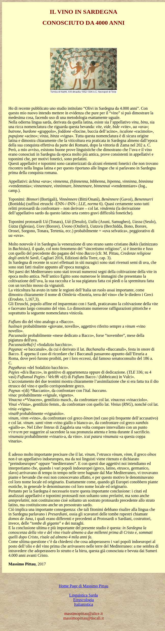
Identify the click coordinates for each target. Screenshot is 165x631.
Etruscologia (83, 600)
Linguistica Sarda (83, 595)
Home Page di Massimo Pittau (83, 586)
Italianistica (83, 604)
